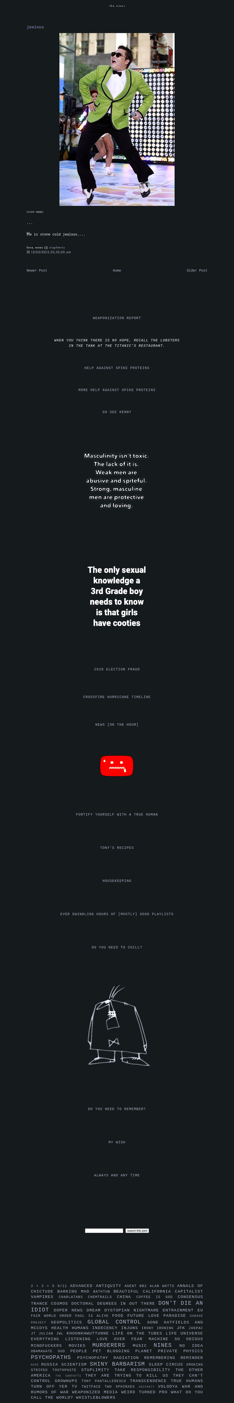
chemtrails (102, 1297)
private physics (180, 1351)
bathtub (103, 1292)
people (81, 1351)
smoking (194, 1365)
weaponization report (117, 318)
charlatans (73, 1297)
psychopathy (95, 1357)
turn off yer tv (56, 1386)
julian (47, 1334)
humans (82, 1328)
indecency (106, 1328)
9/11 (63, 1286)
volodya (170, 1386)
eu (200, 1310)
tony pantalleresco (106, 1381)
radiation (128, 1357)
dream (95, 1310)
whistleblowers (96, 1397)
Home (117, 271)
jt (35, 1334)
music (143, 1345)
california (159, 1291)
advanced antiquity (97, 1286)
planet (146, 1351)
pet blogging (114, 1351)
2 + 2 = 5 (44, 1286)
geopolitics (69, 1322)
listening (81, 1339)
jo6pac (196, 1328)
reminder (192, 1357)
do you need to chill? (117, 948)
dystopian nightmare (133, 1310)
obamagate (44, 1351)
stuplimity (57, 247)
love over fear (123, 1339)
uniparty (148, 1387)
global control (117, 1322)
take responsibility (145, 1370)
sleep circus (167, 1364)
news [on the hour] (117, 725)
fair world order (53, 1316)
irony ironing (159, 1328)
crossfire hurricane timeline (117, 697)
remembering (162, 1357)
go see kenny (116, 412)
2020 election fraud (117, 669)
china (126, 1297)
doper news (70, 1310)
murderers (112, 1345)
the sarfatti (70, 1376)
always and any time (117, 1175)
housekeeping (116, 881)
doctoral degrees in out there (114, 1303)
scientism (75, 1364)
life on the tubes (139, 1333)
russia (51, 1364)
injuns (131, 1328)
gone (155, 1322)
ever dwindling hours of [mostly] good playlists (117, 914)
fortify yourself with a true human (117, 815)
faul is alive (93, 1316)
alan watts (163, 1286)
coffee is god (157, 1297)
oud (64, 1351)
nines (167, 1345)
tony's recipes (117, 848)
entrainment (180, 1310)
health (61, 1328)
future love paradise (158, 1315)
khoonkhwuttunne (89, 1333)
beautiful (128, 1291)
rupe (36, 1364)
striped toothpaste (56, 1370)
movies (80, 1345)
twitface (93, 1387)
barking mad (75, 1291)
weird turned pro (146, 1392)
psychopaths (54, 1357)
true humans (187, 1381)
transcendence (150, 1381)
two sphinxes (122, 1387)
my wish (116, 1142)
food (119, 1315)
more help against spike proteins (116, 390)
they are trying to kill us (129, 1375)
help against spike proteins (116, 368)
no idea (191, 1345)
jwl (61, 1334)
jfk (183, 1328)
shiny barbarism (119, 1364)
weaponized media (96, 1392)
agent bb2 (137, 1286)
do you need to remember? (117, 1109)
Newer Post (37, 271)
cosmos (61, 1303)
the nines (117, 6)
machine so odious (176, 1339)
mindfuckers (50, 1345)
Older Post (197, 271)
